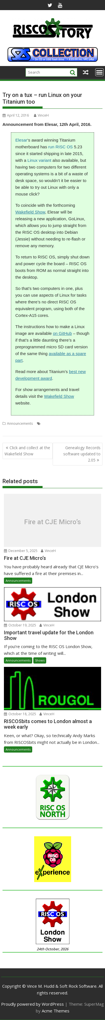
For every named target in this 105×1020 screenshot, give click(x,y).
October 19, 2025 (20, 625)
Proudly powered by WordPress (32, 1004)
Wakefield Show (30, 212)
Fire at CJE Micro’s (52, 521)
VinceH (41, 115)
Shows (40, 660)
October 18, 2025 (20, 714)
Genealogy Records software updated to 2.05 (82, 454)
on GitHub (62, 333)
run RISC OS (60, 146)
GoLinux (85, 423)
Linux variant (39, 160)
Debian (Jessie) (53, 423)
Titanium (9, 430)
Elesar (21, 140)
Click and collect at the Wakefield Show (27, 450)
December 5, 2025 (21, 550)
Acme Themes (55, 1011)
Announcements (20, 423)
